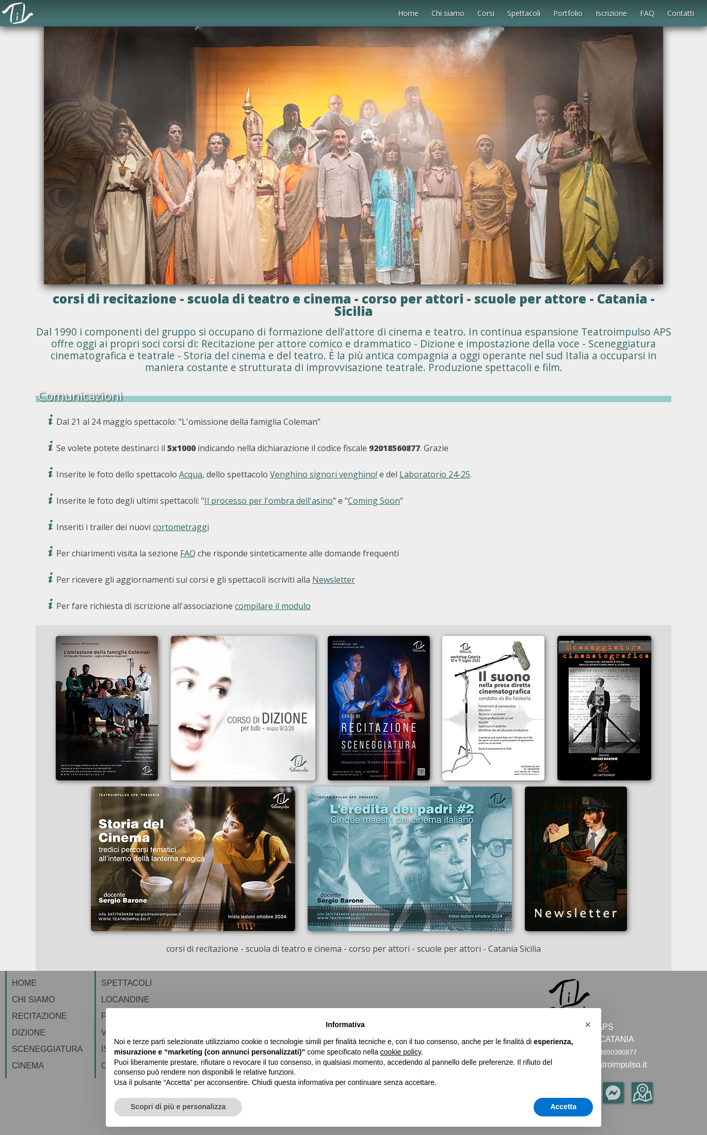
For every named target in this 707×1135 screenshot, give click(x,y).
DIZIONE (28, 1032)
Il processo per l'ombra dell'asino (268, 500)
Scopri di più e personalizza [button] (178, 1106)
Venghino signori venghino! (323, 474)
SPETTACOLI (126, 983)
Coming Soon (374, 500)
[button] (588, 1024)
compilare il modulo (273, 606)
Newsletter (333, 579)
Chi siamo (447, 13)
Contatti (680, 13)
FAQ (647, 13)
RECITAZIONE (39, 1016)
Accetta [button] (563, 1106)
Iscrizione (611, 13)
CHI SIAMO (33, 999)
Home (408, 13)
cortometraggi (181, 527)
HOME (24, 983)
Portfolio (568, 13)
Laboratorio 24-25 (434, 474)
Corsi (485, 13)
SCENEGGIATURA (47, 1049)
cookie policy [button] (400, 1052)
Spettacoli (523, 13)
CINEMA (28, 1065)
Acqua (190, 474)
